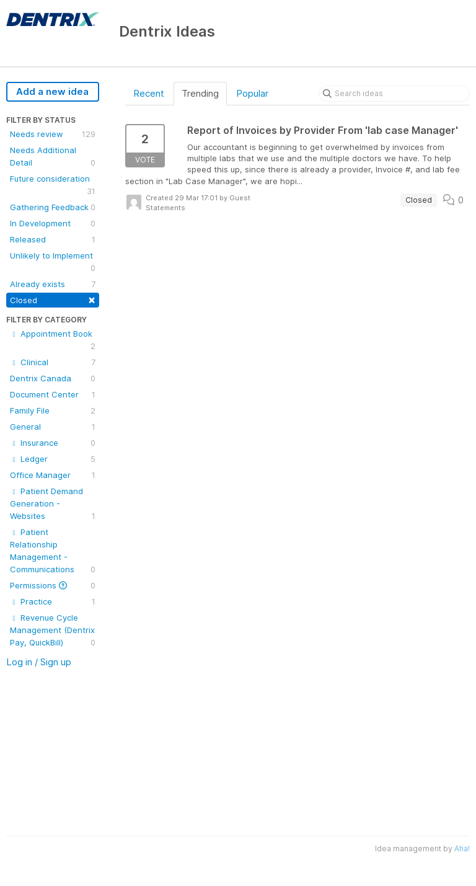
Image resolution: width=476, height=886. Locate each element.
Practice (52, 601)
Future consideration (52, 185)
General (52, 426)
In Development (52, 223)
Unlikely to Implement (52, 262)
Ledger (52, 459)
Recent (148, 93)
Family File (52, 410)
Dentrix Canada (52, 378)
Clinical (52, 362)
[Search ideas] (394, 94)
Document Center (52, 394)
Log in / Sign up (38, 662)
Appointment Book (52, 340)
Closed (52, 299)
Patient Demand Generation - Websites (52, 504)
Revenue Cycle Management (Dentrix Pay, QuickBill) (52, 631)
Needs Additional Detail (52, 157)
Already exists (52, 284)
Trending (200, 93)
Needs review (52, 134)
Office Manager (52, 475)
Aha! (462, 848)
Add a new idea (52, 91)
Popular (252, 93)
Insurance (52, 442)
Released (52, 239)
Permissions (52, 585)
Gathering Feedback (52, 207)
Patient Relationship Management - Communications (52, 551)
